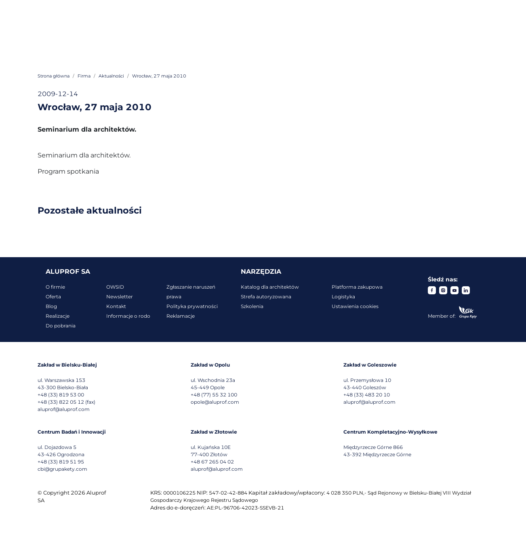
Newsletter (119, 297)
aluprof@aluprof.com (64, 409)
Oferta (53, 297)
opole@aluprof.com (215, 402)
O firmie (55, 287)
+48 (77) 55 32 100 (214, 395)
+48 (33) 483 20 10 (366, 395)
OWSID (115, 287)
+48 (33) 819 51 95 (61, 462)
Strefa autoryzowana (266, 297)
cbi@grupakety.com (62, 469)
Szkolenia (252, 306)
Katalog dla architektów (270, 287)
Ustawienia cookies (355, 306)
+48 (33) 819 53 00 (61, 395)
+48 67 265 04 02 (212, 462)
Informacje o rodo (128, 316)
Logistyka (343, 297)
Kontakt (116, 306)
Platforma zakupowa (357, 287)
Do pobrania (61, 326)
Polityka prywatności (192, 306)
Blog (51, 306)
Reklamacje (180, 316)
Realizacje (57, 316)
